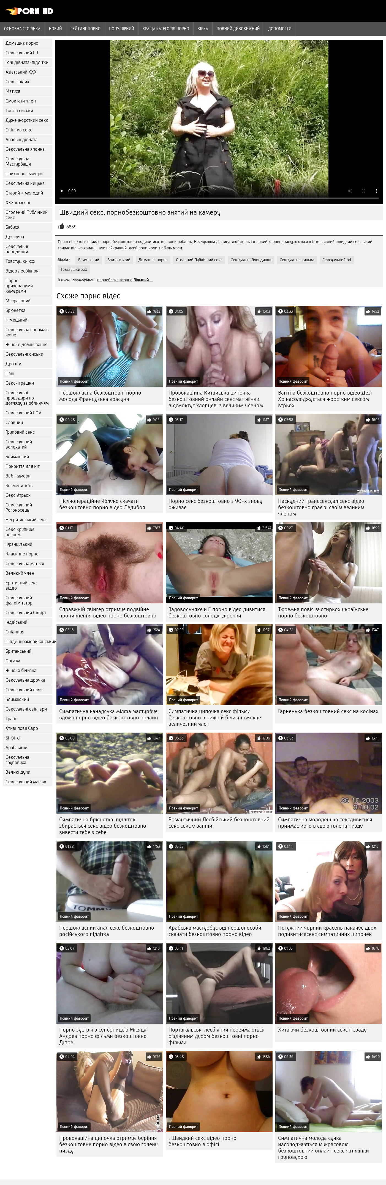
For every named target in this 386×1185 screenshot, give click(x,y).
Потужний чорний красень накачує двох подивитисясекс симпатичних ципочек (327, 931)
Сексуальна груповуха (17, 760)
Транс (11, 718)
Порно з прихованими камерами (19, 286)
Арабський (16, 747)
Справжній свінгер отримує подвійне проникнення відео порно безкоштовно (107, 612)
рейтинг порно (85, 29)
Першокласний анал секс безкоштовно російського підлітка (106, 931)
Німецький (16, 320)
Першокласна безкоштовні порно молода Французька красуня (100, 396)
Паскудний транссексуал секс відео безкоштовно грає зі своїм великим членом (321, 507)
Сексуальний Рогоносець (19, 507)
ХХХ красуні (18, 202)
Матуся (13, 91)
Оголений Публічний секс (27, 215)
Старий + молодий (24, 193)
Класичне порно (22, 554)
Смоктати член (21, 101)
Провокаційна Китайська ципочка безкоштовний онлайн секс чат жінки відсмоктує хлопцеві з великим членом (215, 399)
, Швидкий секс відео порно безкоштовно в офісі (202, 1141)
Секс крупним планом (20, 532)
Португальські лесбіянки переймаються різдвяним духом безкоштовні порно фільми (216, 1036)
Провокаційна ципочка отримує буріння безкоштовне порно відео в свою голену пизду (108, 1144)
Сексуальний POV (23, 412)
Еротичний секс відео (22, 585)
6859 (71, 227)
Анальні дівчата (21, 139)
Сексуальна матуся (25, 563)
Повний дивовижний (238, 29)
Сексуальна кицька (25, 183)
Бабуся (12, 227)
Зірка (203, 29)
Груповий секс (20, 432)
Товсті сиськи (19, 110)
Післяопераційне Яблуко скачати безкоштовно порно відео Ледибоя (102, 504)
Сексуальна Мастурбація (18, 161)
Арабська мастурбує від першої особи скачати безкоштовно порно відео (214, 931)
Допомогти (280, 29)
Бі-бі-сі (13, 738)
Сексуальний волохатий (19, 444)
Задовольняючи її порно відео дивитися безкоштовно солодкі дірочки (216, 612)
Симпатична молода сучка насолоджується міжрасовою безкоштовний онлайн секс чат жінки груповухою (323, 1147)
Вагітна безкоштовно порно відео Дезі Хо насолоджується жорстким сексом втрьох (325, 399)
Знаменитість (19, 485)
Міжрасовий (18, 300)
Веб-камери (18, 476)
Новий (55, 29)
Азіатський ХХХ (21, 72)
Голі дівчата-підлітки (27, 62)
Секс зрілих (17, 81)
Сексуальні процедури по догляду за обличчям (27, 398)
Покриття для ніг (23, 466)
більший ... (143, 279)
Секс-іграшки (20, 383)
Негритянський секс (26, 519)
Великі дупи (18, 772)
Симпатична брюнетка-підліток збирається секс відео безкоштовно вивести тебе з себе (102, 825)
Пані (10, 373)
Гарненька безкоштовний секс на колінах (328, 711)
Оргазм (13, 660)
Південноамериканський (29, 641)
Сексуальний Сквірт (26, 612)
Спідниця (15, 632)
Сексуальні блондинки (17, 249)
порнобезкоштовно (114, 279)
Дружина (15, 236)
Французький (19, 544)
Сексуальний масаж (26, 781)
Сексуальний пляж (25, 689)
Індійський (16, 622)
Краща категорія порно (166, 29)
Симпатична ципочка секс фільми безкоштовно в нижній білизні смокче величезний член (214, 717)
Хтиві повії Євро (22, 728)
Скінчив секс (19, 130)
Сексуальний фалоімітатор (19, 600)
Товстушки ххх (20, 261)
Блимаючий (17, 456)
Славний (14, 422)
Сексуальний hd (22, 52)
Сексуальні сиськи (24, 354)
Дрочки (13, 363)
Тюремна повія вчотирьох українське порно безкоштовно (323, 612)
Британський (18, 651)
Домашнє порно (22, 43)
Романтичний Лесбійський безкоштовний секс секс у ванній (219, 822)
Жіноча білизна (21, 670)
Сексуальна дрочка (25, 680)
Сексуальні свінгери (26, 709)
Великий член (20, 573)
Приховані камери (24, 173)
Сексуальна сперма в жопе (27, 332)
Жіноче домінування (26, 344)
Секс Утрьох (18, 495)
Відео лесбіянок (22, 271)
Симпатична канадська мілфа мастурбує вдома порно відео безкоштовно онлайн (108, 714)
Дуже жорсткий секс (27, 120)
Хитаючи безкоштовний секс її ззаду (322, 1030)
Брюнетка (15, 310)
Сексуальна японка (25, 149)
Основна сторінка (22, 29)
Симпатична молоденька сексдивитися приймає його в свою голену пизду (325, 822)
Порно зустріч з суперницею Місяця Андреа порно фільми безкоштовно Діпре (103, 1036)
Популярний (121, 29)
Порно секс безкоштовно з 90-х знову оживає (215, 504)
